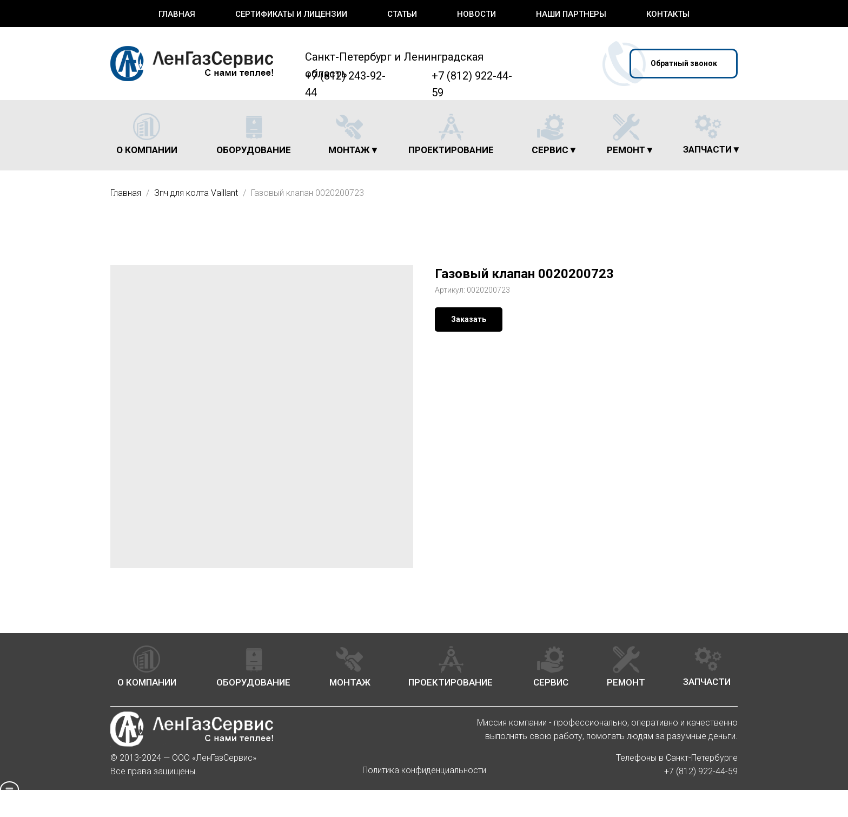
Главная (176, 14)
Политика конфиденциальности (424, 770)
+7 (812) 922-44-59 (701, 771)
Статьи (402, 14)
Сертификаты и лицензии (291, 14)
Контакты (668, 14)
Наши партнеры (571, 14)
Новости (476, 14)
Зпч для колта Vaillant (197, 193)
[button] (684, 63)
